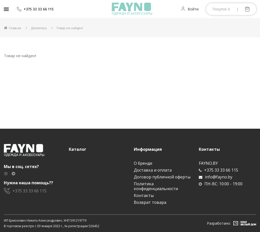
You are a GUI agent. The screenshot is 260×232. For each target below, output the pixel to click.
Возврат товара (150, 202)
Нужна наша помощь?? (28, 182)
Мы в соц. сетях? (21, 166)
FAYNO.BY (208, 163)
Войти (193, 9)
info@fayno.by (215, 177)
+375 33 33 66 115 (35, 9)
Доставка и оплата (153, 170)
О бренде (143, 163)
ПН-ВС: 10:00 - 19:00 (220, 183)
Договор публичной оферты (162, 177)
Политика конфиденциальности (156, 186)
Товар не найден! (69, 28)
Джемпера (39, 28)
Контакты (144, 195)
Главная (12, 28)
